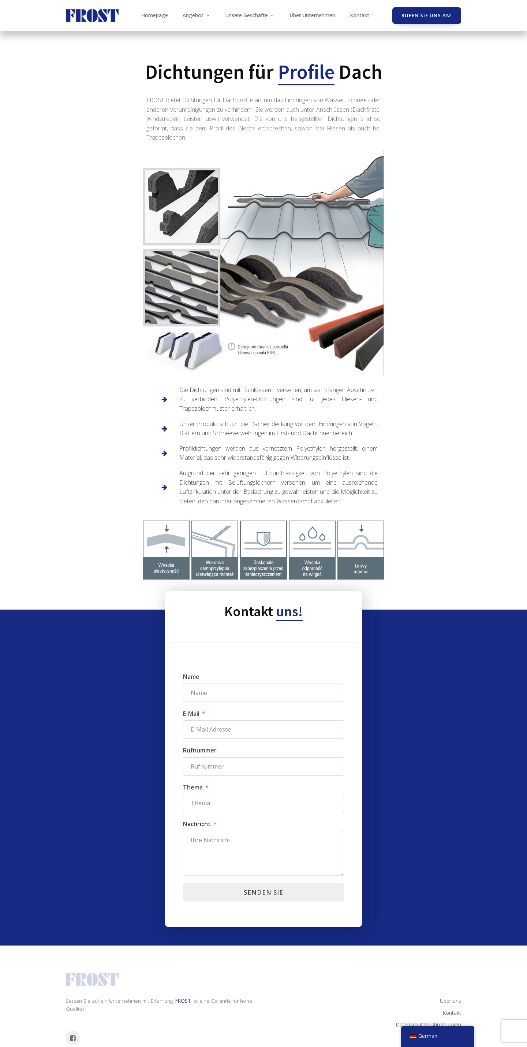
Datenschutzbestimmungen (428, 1024)
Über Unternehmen (312, 15)
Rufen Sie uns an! (426, 15)
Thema (193, 787)
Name (191, 677)
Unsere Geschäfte (250, 15)
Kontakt (359, 15)
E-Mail (191, 714)
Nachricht (197, 824)
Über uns (450, 1000)
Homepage (154, 15)
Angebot (196, 15)
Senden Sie (263, 892)
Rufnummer (200, 750)
